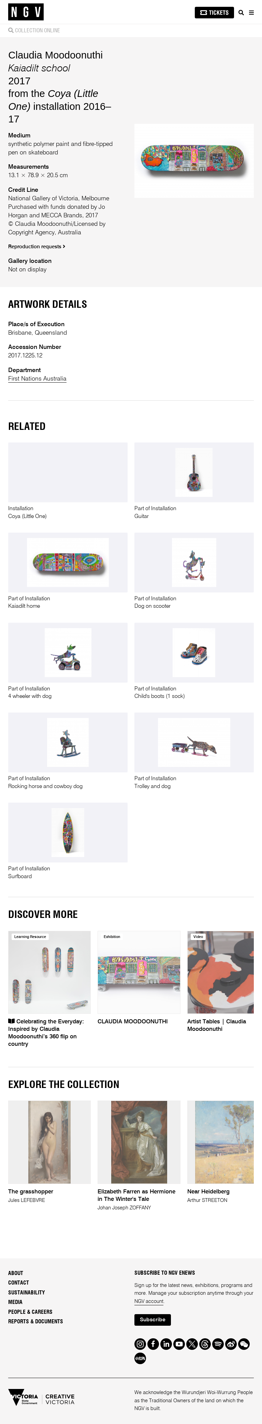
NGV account (148, 1301)
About (15, 1273)
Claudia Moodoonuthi (55, 55)
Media (15, 1302)
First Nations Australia (37, 379)
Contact (18, 1283)
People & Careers (30, 1312)
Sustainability (26, 1292)
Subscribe (152, 1320)
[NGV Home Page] (26, 12)
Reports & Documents (35, 1321)
